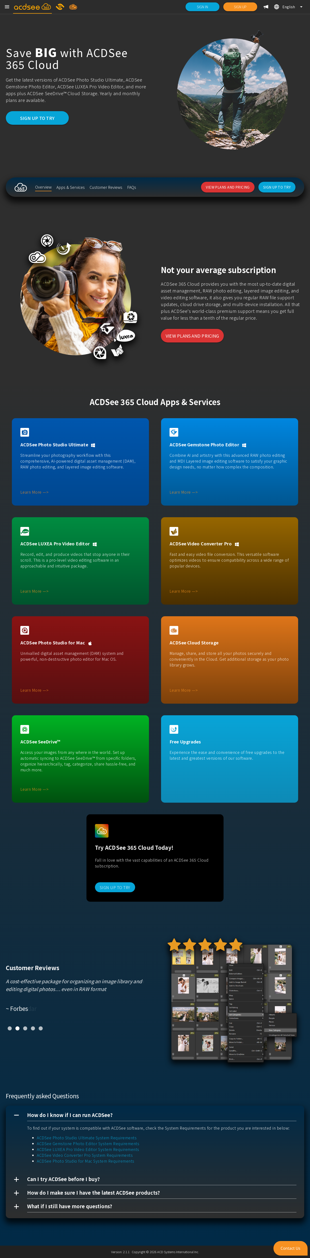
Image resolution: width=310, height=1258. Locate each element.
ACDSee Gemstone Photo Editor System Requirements (88, 1143)
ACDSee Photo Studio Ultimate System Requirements (87, 1138)
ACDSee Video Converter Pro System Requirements (85, 1155)
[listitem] (43, 187)
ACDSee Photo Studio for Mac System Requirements (85, 1161)
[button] (155, 1115)
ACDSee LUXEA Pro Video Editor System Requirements (88, 1149)
